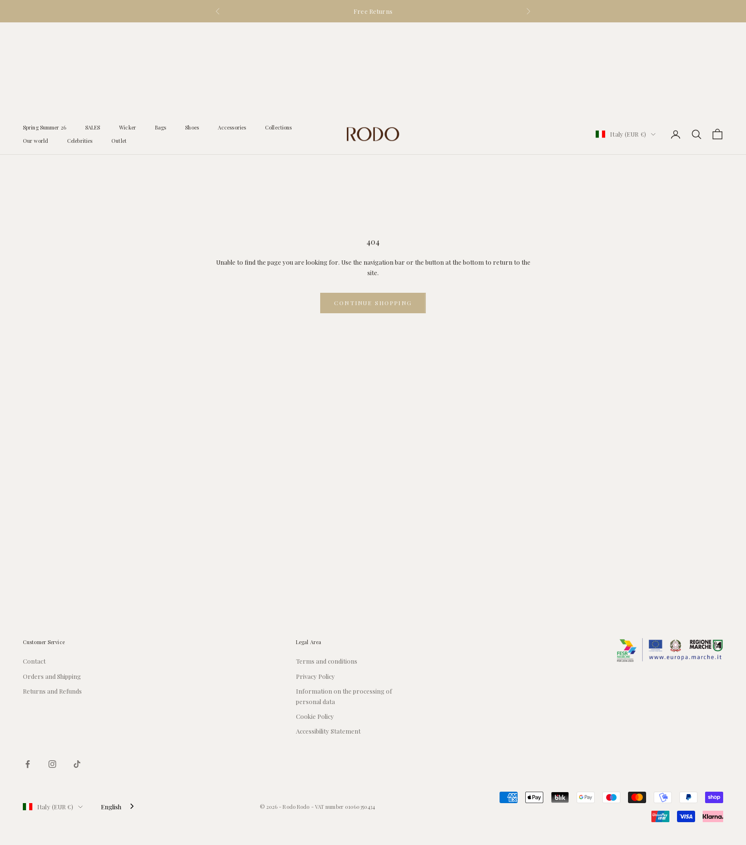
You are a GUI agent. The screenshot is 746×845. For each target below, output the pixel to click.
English (111, 807)
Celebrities (79, 49)
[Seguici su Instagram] (52, 764)
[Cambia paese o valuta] (626, 43)
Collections (278, 36)
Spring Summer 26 (44, 36)
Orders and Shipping (52, 676)
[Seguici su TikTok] (77, 764)
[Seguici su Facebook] (27, 764)
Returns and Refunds (52, 691)
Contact (34, 661)
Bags (160, 36)
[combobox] (118, 806)
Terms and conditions (326, 661)
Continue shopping (373, 303)
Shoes (192, 36)
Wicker (127, 36)
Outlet (119, 49)
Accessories (232, 36)
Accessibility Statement (328, 731)
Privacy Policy (315, 676)
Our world (35, 49)
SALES (92, 36)
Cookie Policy (315, 716)
